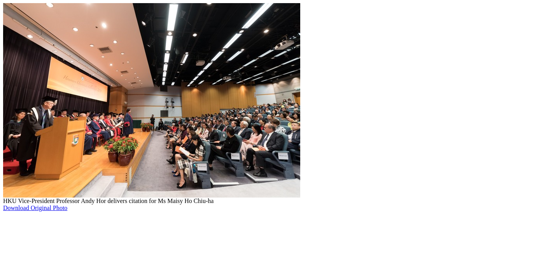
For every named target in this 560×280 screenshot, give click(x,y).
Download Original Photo (35, 208)
